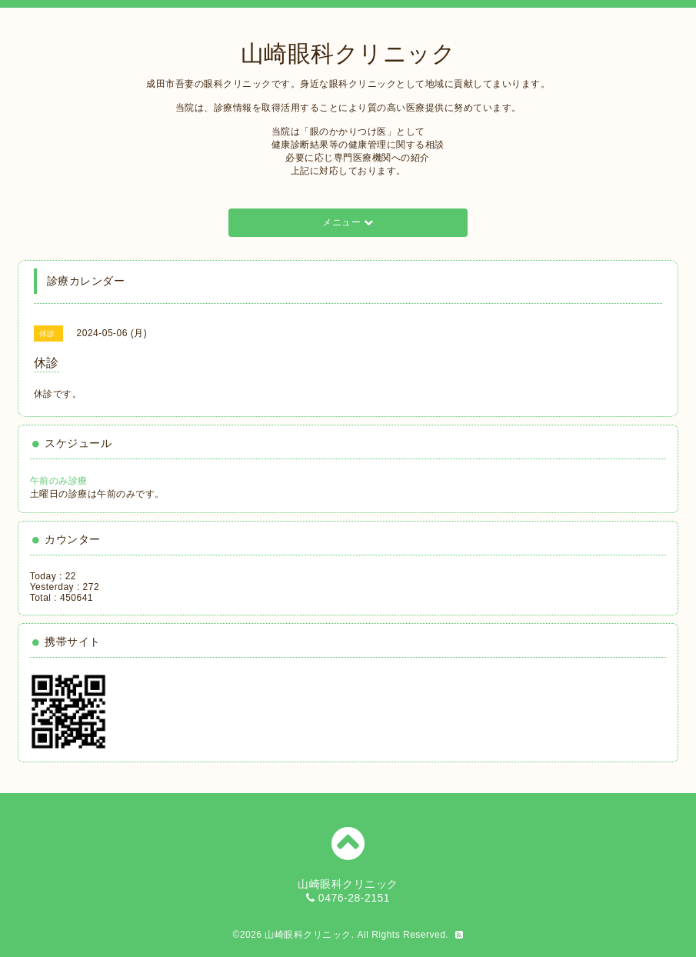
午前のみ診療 (59, 480)
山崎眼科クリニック (348, 53)
